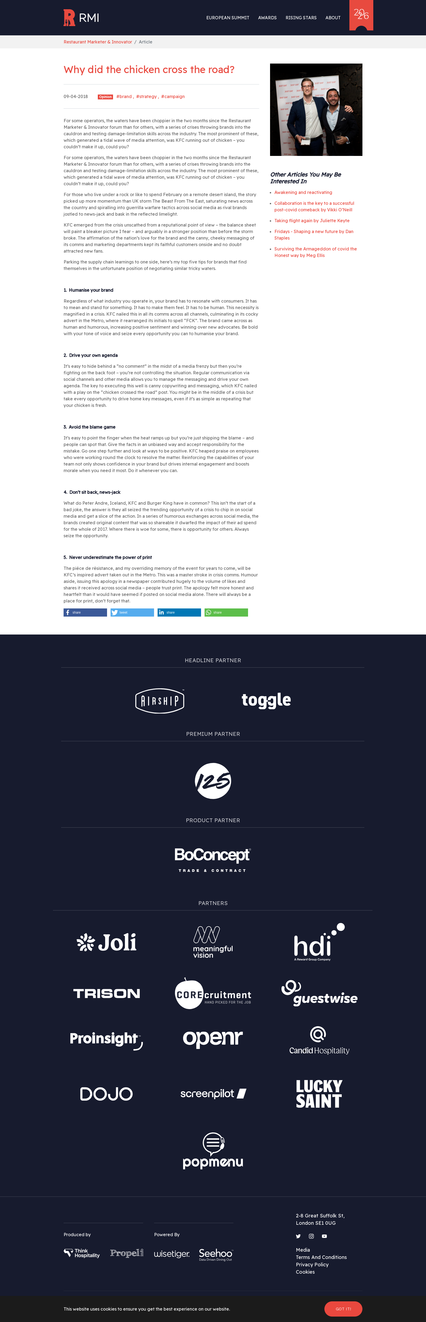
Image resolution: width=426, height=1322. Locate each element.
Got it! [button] (343, 1308)
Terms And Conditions (321, 1257)
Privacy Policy (312, 1264)
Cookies (305, 1272)
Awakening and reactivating (303, 192)
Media (303, 1250)
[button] (85, 612)
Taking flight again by (312, 220)
